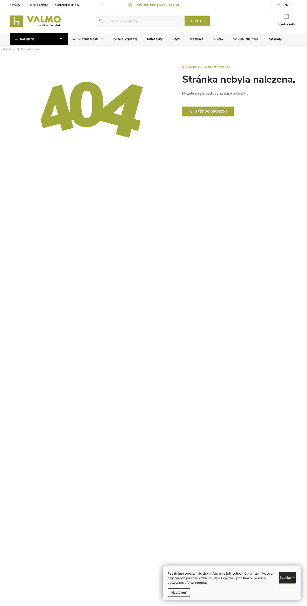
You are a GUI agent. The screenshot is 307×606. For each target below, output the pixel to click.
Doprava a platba (37, 5)
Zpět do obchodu (211, 111)
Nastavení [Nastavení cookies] (179, 592)
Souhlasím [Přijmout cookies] (283, 577)
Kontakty (15, 5)
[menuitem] (88, 39)
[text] (153, 5)
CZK (285, 5)
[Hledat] (153, 21)
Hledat (197, 21)
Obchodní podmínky (67, 5)
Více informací (221, 582)
